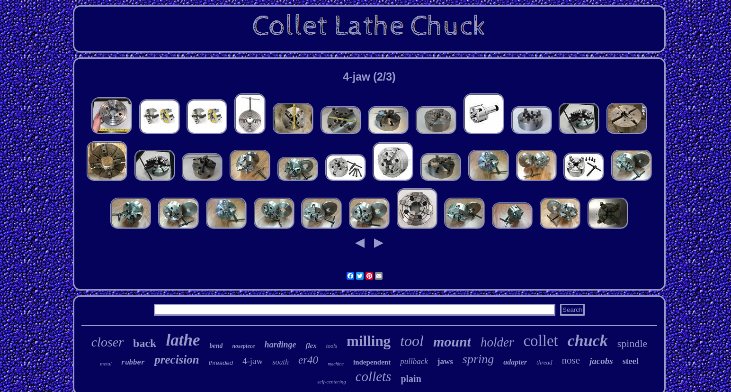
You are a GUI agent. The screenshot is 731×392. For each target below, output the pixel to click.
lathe (183, 340)
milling (369, 341)
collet (540, 340)
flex (310, 345)
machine (336, 363)
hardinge (280, 344)
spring (478, 359)
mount (452, 341)
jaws (445, 361)
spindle (632, 343)
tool (412, 340)
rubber (133, 362)
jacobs (601, 361)
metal (105, 363)
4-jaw (252, 361)
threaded (221, 362)
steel (631, 361)
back (144, 343)
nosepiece (243, 346)
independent (372, 362)
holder (497, 342)
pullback (414, 361)
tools (331, 346)
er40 (308, 360)
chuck (588, 340)
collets (374, 376)
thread (544, 362)
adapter (515, 362)
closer (107, 342)
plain (411, 379)
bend (216, 345)
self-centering (331, 381)
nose (571, 360)
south (280, 362)
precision (176, 359)
